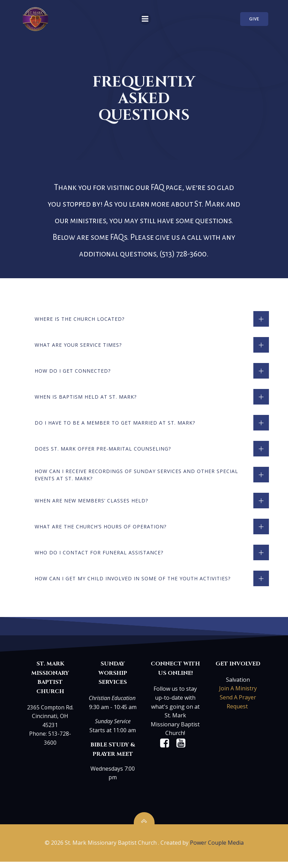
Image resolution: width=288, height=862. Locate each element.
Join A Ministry (237, 689)
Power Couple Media (217, 843)
